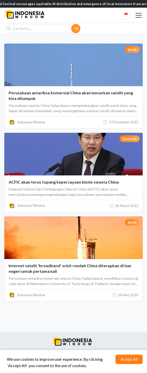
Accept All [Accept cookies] (129, 359)
